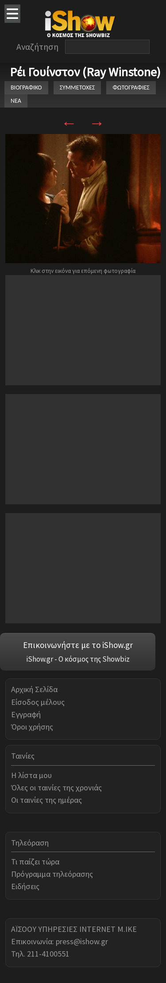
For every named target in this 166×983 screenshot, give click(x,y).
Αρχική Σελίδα (34, 689)
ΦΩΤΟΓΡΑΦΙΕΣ (130, 87)
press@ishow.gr (82, 941)
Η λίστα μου (31, 775)
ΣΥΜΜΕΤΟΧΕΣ (77, 87)
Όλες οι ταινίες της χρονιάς (56, 787)
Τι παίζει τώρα (35, 861)
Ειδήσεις (25, 886)
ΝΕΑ (16, 100)
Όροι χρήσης (32, 727)
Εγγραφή (26, 714)
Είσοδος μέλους (38, 702)
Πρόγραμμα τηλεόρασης (52, 874)
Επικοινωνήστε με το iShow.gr (78, 645)
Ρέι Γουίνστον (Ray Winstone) (85, 72)
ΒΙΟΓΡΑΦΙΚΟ (26, 87)
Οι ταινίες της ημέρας (46, 800)
